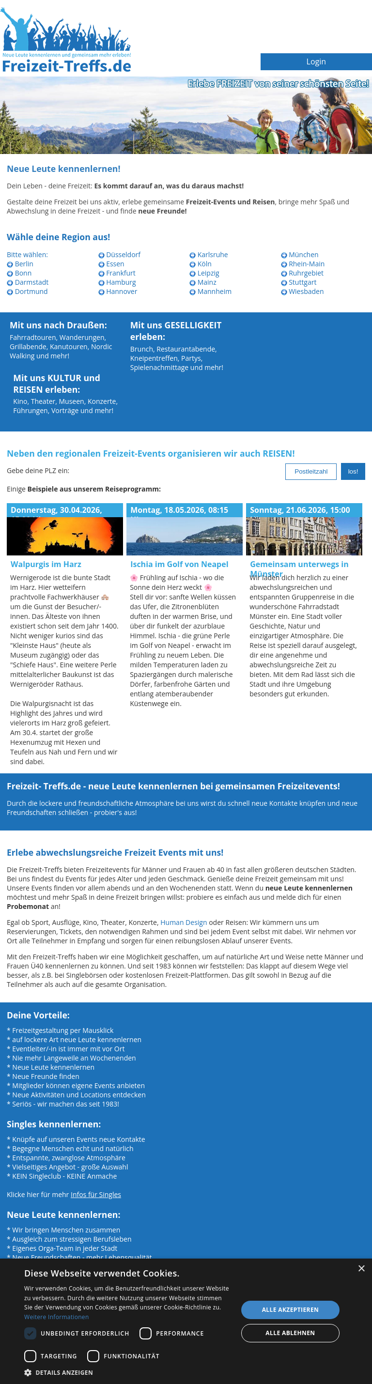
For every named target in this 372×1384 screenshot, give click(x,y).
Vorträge (64, 410)
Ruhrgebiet (302, 272)
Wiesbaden (302, 291)
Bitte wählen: (27, 254)
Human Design (183, 922)
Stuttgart (299, 282)
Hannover (118, 291)
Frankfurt (117, 272)
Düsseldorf (119, 254)
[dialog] (186, 1321)
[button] (128, 1372)
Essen (111, 263)
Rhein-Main (303, 263)
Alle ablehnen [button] (290, 1333)
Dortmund (27, 291)
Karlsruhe (208, 254)
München (300, 254)
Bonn (19, 272)
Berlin (20, 263)
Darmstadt (27, 282)
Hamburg (117, 282)
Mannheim (210, 291)
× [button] (361, 1269)
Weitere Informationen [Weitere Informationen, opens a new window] (56, 1317)
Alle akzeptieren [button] (290, 1310)
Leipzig (204, 272)
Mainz (203, 282)
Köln (200, 263)
